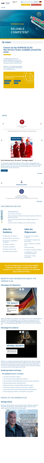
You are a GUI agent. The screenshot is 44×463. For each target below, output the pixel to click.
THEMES (8, 42)
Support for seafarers (9, 246)
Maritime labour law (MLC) (10, 251)
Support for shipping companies (34, 249)
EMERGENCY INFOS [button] (36, 4)
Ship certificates (30, 247)
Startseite (3, 7)
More (4, 170)
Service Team (9, 58)
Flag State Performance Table (14, 323)
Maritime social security (10, 249)
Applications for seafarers (10, 236)
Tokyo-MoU (18, 321)
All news (40, 173)
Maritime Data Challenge (21, 197)
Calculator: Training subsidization (30, 256)
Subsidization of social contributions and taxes (30, 252)
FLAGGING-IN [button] (25, 4)
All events (39, 201)
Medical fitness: (8, 238)
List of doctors (15, 238)
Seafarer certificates (9, 244)
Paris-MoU (14, 320)
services (20, 66)
